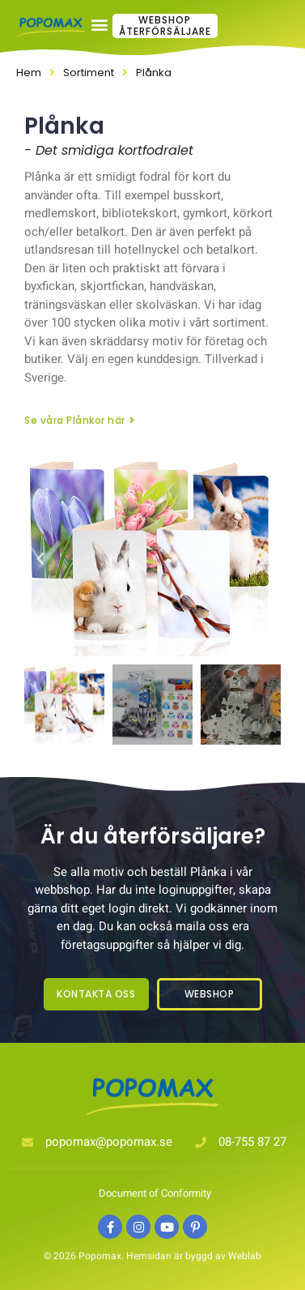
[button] (152, 24)
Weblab (244, 1256)
